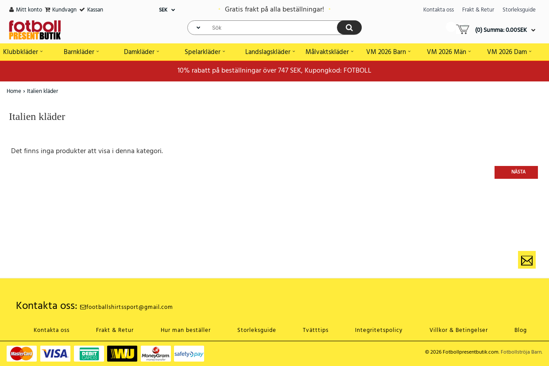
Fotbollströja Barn (521, 352)
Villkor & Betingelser (458, 330)
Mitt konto (29, 10)
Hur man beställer (186, 330)
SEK (163, 10)
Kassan (95, 10)
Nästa (518, 172)
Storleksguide (519, 10)
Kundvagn (64, 10)
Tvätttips (316, 330)
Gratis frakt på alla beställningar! (274, 9)
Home (14, 91)
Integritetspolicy (378, 330)
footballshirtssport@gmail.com (126, 307)
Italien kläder (42, 91)
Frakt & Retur (478, 10)
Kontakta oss (438, 10)
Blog (520, 330)
